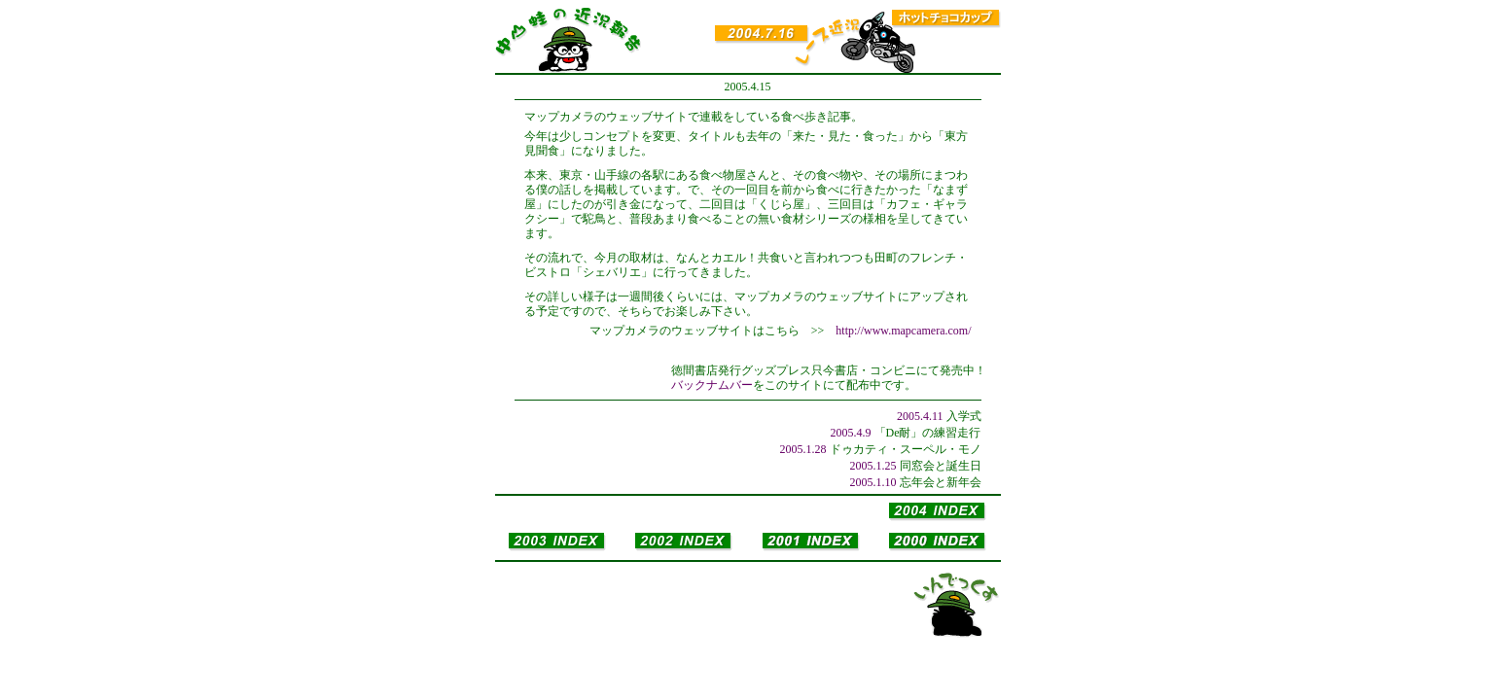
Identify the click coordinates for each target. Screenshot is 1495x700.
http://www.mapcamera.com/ (903, 330)
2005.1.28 (803, 449)
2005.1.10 (873, 482)
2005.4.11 (920, 416)
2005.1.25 (873, 465)
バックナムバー (712, 385)
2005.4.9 (851, 432)
